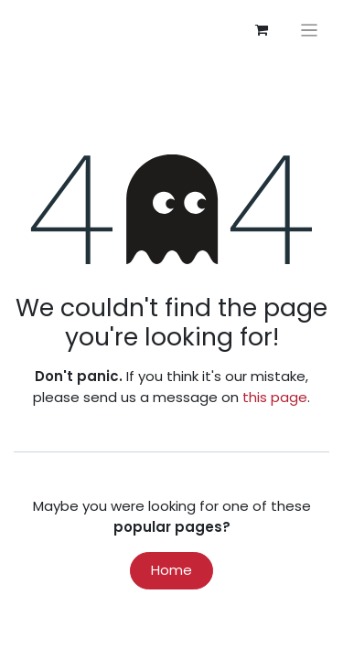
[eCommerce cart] (261, 30)
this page (274, 397)
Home (171, 569)
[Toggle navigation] (309, 29)
